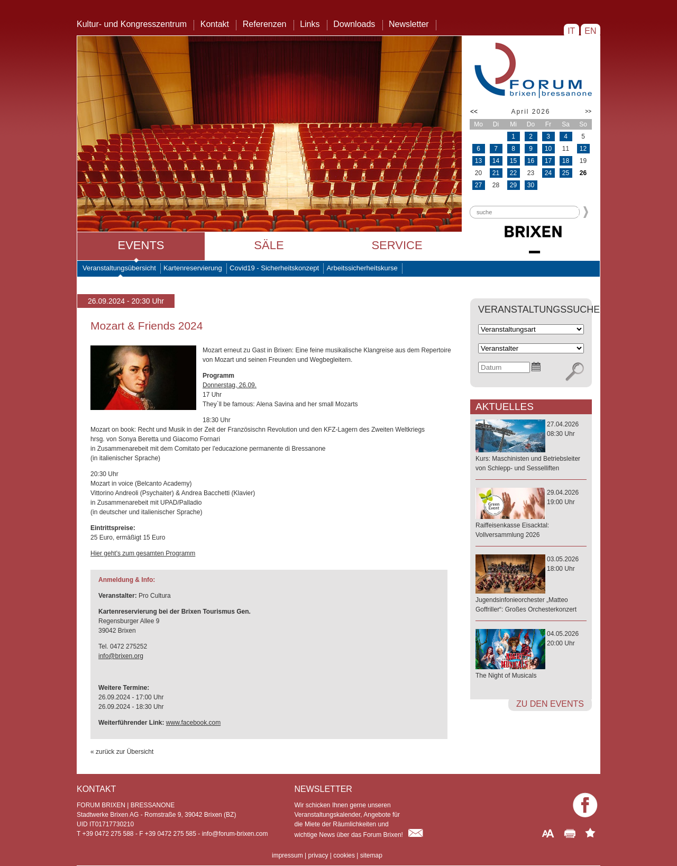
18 (565, 161)
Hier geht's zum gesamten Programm (142, 553)
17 (548, 161)
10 (548, 148)
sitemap (371, 855)
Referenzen (265, 24)
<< (474, 111)
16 (530, 161)
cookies (344, 855)
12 (583, 148)
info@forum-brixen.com (235, 833)
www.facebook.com (193, 722)
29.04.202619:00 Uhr (531, 514)
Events (140, 245)
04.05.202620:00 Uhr (531, 655)
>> (588, 111)
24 (548, 173)
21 (495, 173)
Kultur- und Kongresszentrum (132, 24)
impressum (287, 855)
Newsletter (409, 24)
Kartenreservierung (192, 268)
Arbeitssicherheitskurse (361, 268)
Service (396, 245)
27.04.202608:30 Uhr (531, 447)
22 (513, 173)
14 (495, 161)
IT (571, 30)
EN (590, 30)
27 (478, 185)
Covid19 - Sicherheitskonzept (274, 268)
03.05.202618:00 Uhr (531, 584)
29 (513, 185)
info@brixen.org (120, 656)
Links (309, 24)
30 (530, 185)
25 (565, 173)
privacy (318, 855)
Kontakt (214, 24)
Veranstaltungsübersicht (119, 268)
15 (513, 161)
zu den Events (550, 703)
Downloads (354, 24)
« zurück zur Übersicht (121, 751)
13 (478, 161)
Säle (268, 245)
